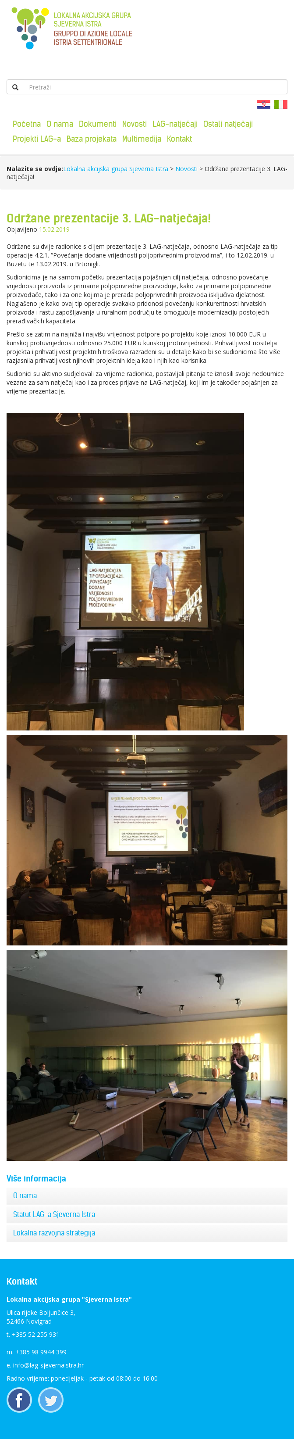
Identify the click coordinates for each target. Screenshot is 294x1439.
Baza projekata (92, 139)
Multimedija (141, 139)
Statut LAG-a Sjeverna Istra (54, 1214)
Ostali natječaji (228, 124)
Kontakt (179, 139)
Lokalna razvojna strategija (54, 1232)
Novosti (134, 124)
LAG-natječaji (175, 124)
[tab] (147, 1196)
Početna (27, 124)
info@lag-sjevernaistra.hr (48, 1365)
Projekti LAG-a (37, 139)
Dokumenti (98, 124)
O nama (59, 124)
